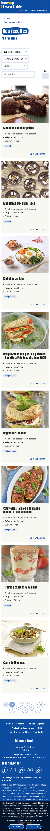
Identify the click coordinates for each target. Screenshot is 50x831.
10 (31, 710)
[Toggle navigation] (47, 6)
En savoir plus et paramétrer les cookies (24, 820)
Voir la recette (37, 154)
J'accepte (33, 827)
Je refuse (16, 827)
